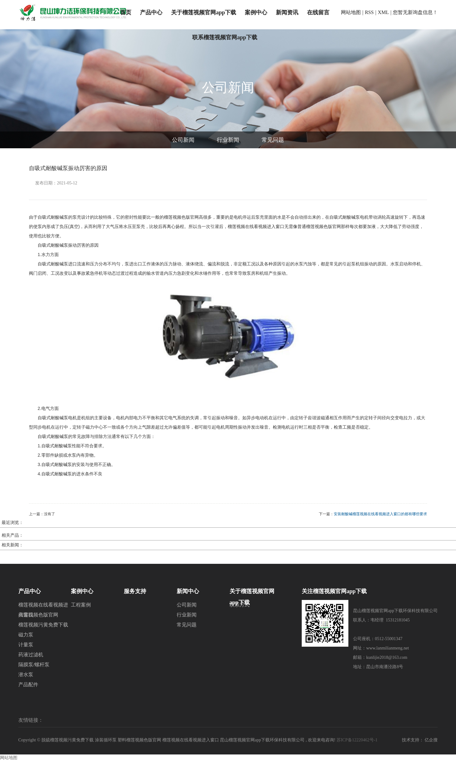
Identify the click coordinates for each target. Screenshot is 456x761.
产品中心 (151, 12)
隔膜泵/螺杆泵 (33, 664)
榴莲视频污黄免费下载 (43, 624)
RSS (369, 12)
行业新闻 (228, 140)
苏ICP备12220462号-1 (357, 740)
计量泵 (25, 644)
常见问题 (273, 140)
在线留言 (318, 12)
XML (383, 12)
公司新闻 (183, 140)
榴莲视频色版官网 (38, 614)
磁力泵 (25, 634)
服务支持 (135, 591)
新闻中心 (188, 591)
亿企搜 (431, 740)
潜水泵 (25, 674)
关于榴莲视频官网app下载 (203, 12)
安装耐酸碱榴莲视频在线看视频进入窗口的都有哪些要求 (380, 514)
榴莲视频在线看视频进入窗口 (43, 606)
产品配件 (28, 684)
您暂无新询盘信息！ (415, 12)
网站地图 (351, 12)
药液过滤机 (30, 654)
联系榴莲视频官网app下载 (224, 37)
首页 (125, 12)
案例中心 (256, 12)
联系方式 (239, 604)
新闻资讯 (287, 12)
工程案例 (81, 604)
